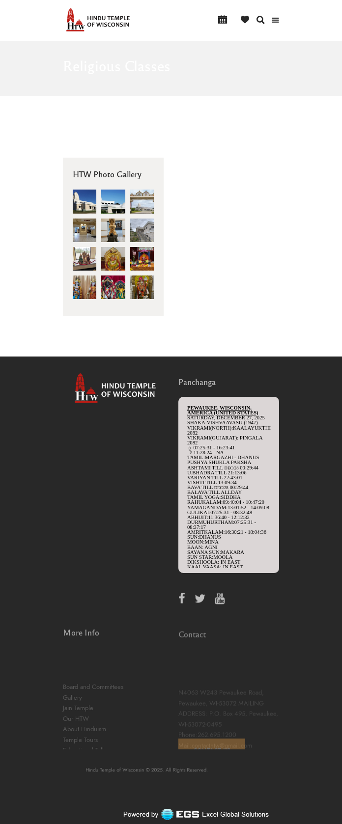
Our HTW (76, 748)
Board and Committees (93, 717)
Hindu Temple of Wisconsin (132, 770)
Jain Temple (78, 738)
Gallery (72, 727)
